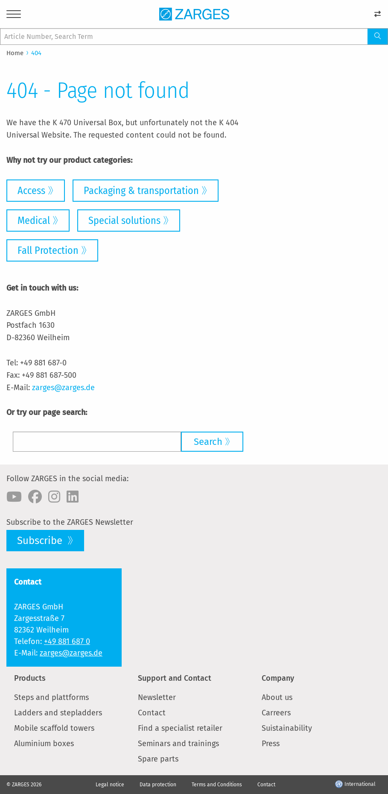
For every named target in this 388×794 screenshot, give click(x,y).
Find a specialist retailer (180, 728)
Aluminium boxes (44, 743)
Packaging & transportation (141, 191)
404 (36, 53)
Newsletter (157, 697)
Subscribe (41, 541)
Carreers (276, 713)
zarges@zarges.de (63, 387)
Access (31, 191)
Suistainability (287, 728)
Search (208, 441)
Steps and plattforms (51, 697)
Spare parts (158, 759)
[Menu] (13, 16)
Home (14, 53)
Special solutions (124, 220)
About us (277, 697)
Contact (152, 713)
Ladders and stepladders (58, 713)
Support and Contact (174, 678)
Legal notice (110, 785)
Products (30, 678)
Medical (34, 220)
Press (271, 743)
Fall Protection (48, 250)
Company (278, 678)
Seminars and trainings (178, 743)
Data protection (158, 785)
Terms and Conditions (217, 785)
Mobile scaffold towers (54, 728)
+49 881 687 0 (67, 641)
